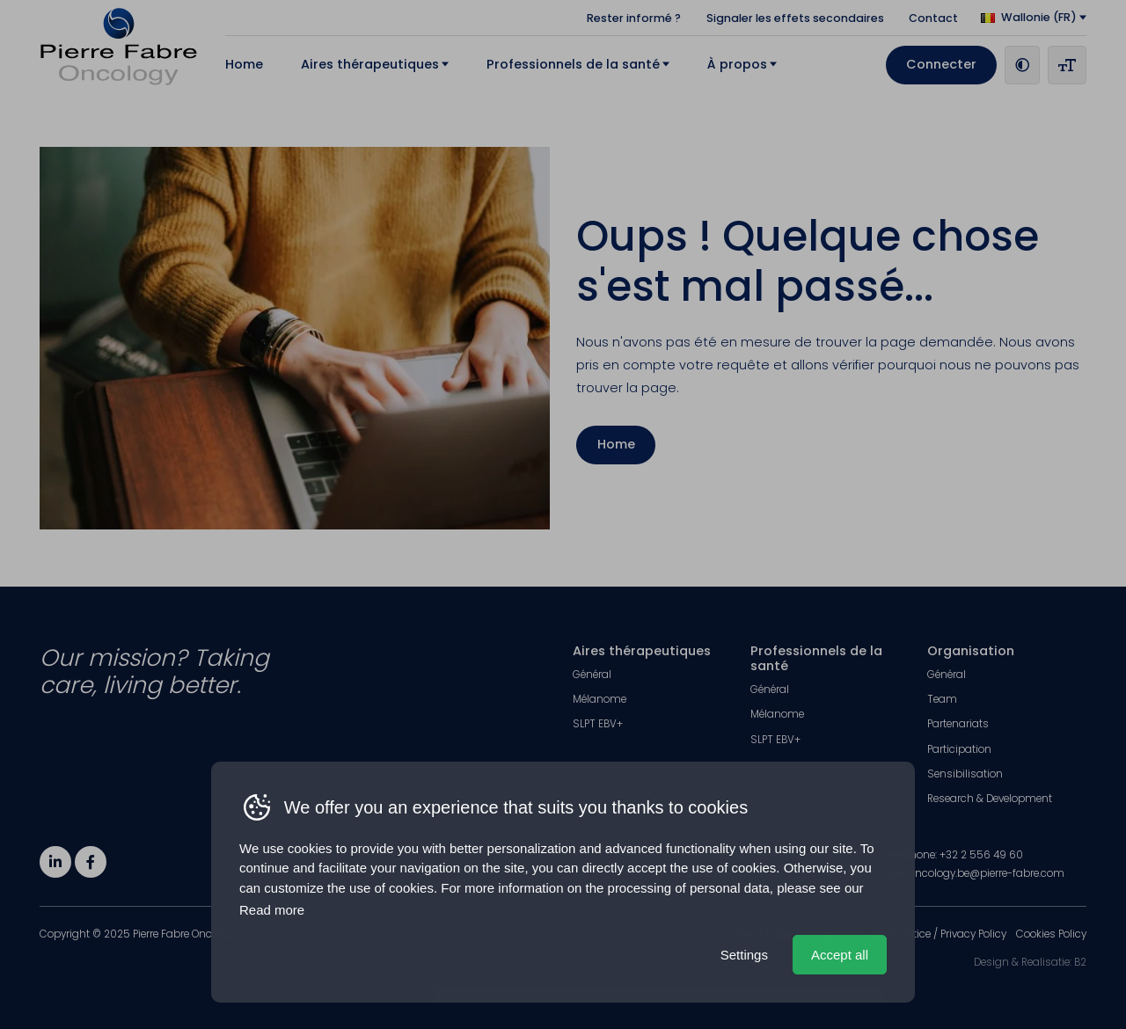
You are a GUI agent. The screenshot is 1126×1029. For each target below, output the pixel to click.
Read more (271, 909)
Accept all (839, 954)
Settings (744, 954)
